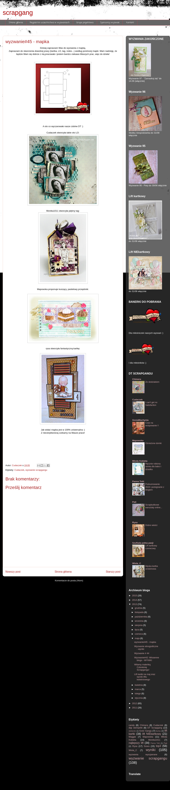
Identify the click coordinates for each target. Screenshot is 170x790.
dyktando (133, 731)
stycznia (139, 698)
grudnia (139, 608)
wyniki (152, 750)
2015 (135, 595)
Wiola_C (136, 563)
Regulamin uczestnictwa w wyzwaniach (50, 22)
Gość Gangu (145, 731)
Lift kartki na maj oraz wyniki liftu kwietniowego (144, 677)
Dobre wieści (151, 525)
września (139, 621)
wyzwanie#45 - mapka (145, 642)
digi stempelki (136, 727)
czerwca (139, 634)
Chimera (136, 379)
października (141, 616)
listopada (139, 612)
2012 (135, 703)
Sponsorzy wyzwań (109, 22)
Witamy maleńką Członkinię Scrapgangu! (142, 667)
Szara (147, 746)
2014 (135, 600)
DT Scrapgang (155, 727)
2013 (135, 604)
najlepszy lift (137, 742)
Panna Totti (138, 481)
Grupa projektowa (85, 22)
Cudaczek (19, 470)
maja (137, 638)
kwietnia (139, 685)
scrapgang (18, 12)
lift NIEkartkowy (152, 733)
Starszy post (113, 571)
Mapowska (137, 440)
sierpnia (139, 625)
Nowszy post (12, 571)
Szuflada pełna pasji (142, 543)
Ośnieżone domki (153, 443)
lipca (137, 629)
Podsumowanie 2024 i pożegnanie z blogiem (154, 487)
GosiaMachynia (140, 420)
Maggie (133, 736)
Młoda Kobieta (139, 461)
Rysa (135, 522)
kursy (158, 731)
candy (132, 725)
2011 (135, 707)
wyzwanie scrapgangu (36, 470)
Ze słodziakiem (152, 382)
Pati (134, 502)
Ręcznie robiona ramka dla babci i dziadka (153, 466)
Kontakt (130, 22)
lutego (138, 693)
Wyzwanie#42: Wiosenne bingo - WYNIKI (146, 659)
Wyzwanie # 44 (141, 653)
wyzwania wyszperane (146, 754)
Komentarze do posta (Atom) (69, 580)
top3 (159, 746)
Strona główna (16, 22)
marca (138, 689)
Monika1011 (156, 740)
